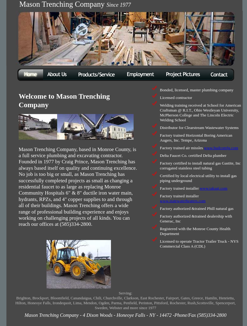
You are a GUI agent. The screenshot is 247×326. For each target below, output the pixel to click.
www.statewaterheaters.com (182, 201)
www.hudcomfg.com (221, 148)
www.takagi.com (213, 188)
